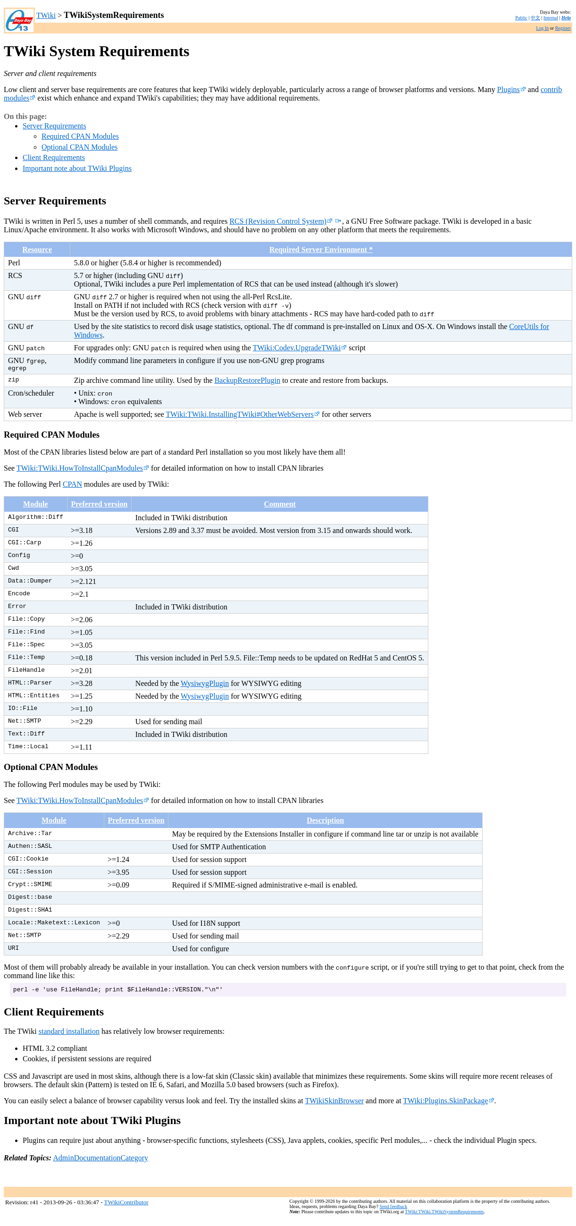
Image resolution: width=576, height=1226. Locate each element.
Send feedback (394, 1209)
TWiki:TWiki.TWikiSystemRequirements (444, 1214)
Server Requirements (54, 126)
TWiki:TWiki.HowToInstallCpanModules (83, 469)
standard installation (69, 1034)
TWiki (46, 15)
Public (521, 17)
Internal (550, 17)
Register (563, 28)
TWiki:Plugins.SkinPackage (448, 1103)
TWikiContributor (126, 1205)
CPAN (72, 486)
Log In (542, 28)
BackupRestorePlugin (248, 382)
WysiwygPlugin (205, 685)
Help (566, 17)
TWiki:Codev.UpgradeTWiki (300, 348)
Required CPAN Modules (80, 136)
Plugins (511, 89)
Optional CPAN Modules (79, 147)
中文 (535, 17)
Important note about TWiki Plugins (77, 168)
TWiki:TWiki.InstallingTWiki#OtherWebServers (243, 416)
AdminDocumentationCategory (100, 1161)
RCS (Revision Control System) (281, 221)
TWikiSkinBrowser (334, 1103)
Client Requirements (54, 157)
